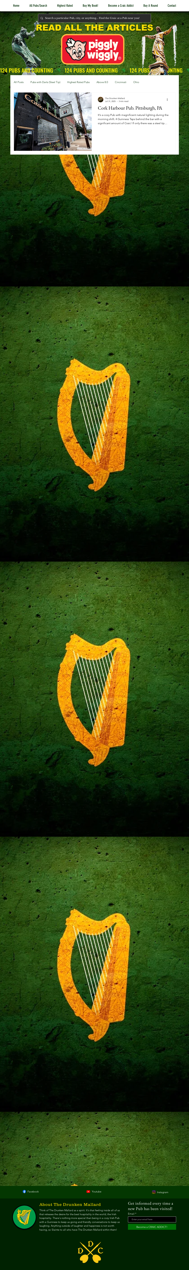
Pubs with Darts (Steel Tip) (45, 82)
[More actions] (168, 99)
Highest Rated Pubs (78, 82)
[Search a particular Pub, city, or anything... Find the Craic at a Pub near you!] (94, 18)
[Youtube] (88, 1191)
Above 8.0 (102, 82)
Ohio (136, 82)
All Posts (19, 82)
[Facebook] (24, 1191)
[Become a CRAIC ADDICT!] (152, 1227)
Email (131, 1213)
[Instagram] (154, 1192)
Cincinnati (120, 82)
